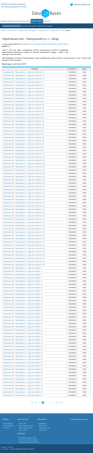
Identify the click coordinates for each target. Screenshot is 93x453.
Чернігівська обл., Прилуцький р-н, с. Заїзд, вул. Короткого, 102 (24, 163)
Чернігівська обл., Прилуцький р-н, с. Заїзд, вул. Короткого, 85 (23, 108)
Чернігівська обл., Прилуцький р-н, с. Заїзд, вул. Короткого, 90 (23, 124)
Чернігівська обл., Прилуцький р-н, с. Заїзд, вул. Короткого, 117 (24, 209)
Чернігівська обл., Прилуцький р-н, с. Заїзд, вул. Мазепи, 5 (22, 274)
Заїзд (63, 30)
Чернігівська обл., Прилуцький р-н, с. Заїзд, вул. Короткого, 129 (24, 248)
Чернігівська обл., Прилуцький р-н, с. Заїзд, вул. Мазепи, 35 (22, 323)
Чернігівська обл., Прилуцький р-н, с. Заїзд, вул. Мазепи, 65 (22, 372)
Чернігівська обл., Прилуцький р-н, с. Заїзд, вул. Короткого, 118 (24, 212)
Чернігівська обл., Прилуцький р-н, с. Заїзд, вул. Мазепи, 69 (22, 379)
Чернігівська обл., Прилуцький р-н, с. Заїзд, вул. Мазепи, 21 (22, 300)
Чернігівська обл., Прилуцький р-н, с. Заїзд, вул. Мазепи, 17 (22, 294)
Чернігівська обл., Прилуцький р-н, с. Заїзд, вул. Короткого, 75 (23, 75)
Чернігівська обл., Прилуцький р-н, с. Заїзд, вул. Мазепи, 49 (22, 346)
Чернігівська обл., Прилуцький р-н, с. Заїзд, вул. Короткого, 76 (23, 78)
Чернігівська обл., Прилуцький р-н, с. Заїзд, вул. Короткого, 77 (23, 82)
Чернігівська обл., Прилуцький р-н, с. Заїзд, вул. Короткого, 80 (23, 92)
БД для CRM (43, 425)
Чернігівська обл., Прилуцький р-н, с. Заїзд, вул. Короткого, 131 (24, 255)
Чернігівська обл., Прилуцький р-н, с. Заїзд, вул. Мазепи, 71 (22, 382)
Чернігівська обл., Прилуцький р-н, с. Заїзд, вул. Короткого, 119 (24, 216)
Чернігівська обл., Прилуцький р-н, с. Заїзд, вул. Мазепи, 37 (22, 327)
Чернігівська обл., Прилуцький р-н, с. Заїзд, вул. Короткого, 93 (23, 134)
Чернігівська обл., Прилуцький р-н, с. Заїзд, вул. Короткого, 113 (24, 196)
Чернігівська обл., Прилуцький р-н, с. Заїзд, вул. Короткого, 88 (23, 118)
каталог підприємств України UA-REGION (22, 449)
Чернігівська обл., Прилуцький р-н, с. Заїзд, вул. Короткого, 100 (24, 157)
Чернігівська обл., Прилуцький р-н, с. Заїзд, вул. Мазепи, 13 (22, 287)
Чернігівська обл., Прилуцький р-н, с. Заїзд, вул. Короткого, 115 (24, 202)
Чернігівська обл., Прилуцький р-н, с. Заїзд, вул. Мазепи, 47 (22, 343)
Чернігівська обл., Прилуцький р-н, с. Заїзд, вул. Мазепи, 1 (22, 268)
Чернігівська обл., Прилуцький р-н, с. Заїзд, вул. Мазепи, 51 (22, 349)
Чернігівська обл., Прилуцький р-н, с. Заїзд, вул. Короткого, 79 (23, 88)
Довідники (42, 423)
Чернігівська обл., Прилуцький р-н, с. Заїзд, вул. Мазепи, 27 (22, 310)
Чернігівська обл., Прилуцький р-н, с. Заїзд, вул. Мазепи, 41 (22, 333)
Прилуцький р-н (54, 30)
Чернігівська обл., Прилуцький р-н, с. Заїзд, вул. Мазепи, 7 (22, 278)
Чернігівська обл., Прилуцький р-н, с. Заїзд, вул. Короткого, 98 (23, 150)
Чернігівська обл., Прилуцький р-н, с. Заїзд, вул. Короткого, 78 (23, 85)
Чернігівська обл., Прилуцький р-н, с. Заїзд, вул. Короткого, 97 (23, 147)
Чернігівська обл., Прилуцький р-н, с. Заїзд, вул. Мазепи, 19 (22, 297)
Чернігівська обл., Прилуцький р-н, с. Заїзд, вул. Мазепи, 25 (22, 307)
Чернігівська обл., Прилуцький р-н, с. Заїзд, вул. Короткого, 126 (24, 238)
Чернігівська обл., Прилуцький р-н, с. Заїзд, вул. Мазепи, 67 (22, 375)
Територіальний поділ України (11, 26)
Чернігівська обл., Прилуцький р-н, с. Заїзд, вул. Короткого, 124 (24, 232)
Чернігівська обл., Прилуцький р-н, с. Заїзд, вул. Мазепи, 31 (22, 317)
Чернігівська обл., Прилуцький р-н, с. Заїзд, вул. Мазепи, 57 (22, 359)
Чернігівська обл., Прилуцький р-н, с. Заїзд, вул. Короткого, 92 (23, 131)
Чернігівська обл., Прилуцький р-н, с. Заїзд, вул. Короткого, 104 (24, 170)
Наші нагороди (8, 425)
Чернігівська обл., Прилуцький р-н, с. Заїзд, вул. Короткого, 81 (23, 95)
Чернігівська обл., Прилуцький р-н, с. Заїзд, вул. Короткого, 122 (24, 225)
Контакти (46, 21)
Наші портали (22, 419)
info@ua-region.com (82, 4)
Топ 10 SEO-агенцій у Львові (28, 440)
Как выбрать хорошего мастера (29, 442)
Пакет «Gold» (23, 430)
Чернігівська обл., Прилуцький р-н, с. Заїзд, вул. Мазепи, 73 (22, 385)
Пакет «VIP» (23, 423)
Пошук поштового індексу (44, 26)
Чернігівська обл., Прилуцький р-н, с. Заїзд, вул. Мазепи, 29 (22, 313)
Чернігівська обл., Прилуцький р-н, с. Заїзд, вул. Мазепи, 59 (22, 362)
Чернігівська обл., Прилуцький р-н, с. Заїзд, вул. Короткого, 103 (24, 167)
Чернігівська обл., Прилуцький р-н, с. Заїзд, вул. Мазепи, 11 (22, 284)
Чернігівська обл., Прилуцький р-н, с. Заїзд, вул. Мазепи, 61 (22, 366)
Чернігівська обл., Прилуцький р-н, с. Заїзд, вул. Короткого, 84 (23, 105)
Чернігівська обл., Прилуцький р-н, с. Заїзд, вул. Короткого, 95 (23, 140)
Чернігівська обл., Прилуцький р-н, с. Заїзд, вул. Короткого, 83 (23, 101)
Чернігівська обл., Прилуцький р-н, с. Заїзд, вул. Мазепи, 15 (22, 291)
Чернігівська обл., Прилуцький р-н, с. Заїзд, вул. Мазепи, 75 (22, 392)
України (27, 30)
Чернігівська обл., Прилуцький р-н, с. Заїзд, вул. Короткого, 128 (24, 245)
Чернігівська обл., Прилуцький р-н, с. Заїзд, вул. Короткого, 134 (24, 265)
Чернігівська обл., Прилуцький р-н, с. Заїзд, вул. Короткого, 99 (23, 154)
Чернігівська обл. (43, 30)
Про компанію (8, 423)
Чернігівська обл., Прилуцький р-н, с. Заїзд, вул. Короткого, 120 (24, 219)
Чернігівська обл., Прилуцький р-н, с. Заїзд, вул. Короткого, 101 (24, 160)
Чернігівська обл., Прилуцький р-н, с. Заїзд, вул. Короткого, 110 (24, 186)
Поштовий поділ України (28, 26)
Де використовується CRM (27, 438)
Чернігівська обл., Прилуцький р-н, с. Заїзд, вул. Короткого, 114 (24, 199)
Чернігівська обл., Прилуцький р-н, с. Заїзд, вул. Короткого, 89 (23, 121)
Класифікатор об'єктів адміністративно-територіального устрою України (44, 44)
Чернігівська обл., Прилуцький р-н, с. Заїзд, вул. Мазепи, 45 (22, 340)
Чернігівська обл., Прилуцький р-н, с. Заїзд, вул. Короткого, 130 (24, 251)
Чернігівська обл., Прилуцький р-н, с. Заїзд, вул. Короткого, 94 (23, 137)
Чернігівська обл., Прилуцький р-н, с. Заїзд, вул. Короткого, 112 (24, 193)
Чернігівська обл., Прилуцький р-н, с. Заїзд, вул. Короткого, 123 (24, 229)
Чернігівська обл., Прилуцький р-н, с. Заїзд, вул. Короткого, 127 (24, 242)
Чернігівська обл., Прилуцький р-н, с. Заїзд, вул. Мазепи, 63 (22, 369)
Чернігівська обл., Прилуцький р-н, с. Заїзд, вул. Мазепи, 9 (22, 281)
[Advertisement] (80, 43)
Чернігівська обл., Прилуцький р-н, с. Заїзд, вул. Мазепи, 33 (22, 320)
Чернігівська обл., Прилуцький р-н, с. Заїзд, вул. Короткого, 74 (23, 72)
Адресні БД (42, 430)
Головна (3, 21)
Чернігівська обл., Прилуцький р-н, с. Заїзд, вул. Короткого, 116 (24, 206)
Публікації (21, 433)
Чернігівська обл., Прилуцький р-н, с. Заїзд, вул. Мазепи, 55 (22, 356)
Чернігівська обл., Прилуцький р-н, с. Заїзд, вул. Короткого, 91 (23, 127)
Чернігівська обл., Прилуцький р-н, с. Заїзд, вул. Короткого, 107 (24, 176)
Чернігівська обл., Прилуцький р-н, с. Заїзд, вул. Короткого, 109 (24, 183)
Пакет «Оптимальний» (26, 425)
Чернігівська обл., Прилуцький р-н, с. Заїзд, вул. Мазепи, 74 (22, 389)
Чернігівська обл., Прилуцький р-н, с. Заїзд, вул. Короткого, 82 (23, 98)
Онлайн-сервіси (37, 21)
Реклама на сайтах (14, 21)
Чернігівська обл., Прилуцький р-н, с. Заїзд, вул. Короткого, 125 (24, 235)
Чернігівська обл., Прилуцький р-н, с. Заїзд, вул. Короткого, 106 (24, 173)
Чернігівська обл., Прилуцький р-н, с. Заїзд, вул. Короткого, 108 (24, 180)
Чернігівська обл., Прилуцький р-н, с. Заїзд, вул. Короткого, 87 (23, 114)
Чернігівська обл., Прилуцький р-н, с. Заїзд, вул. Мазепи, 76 (22, 395)
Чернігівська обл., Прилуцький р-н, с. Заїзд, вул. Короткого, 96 (23, 144)
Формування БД (44, 428)
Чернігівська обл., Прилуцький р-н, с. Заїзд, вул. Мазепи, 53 (22, 353)
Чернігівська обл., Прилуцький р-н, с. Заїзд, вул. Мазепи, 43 (22, 336)
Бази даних (26, 21)
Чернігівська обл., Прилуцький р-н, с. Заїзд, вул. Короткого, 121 (24, 222)
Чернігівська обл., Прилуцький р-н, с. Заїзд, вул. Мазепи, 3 (22, 271)
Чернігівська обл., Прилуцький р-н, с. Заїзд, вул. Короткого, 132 (24, 258)
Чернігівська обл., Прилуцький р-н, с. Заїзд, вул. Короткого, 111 (24, 189)
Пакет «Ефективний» (25, 428)
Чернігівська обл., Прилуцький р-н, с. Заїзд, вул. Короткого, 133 (24, 261)
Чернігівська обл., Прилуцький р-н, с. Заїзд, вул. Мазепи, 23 (22, 304)
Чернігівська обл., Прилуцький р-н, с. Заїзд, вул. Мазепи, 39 (22, 330)
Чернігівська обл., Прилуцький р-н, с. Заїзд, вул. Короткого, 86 (23, 111)
